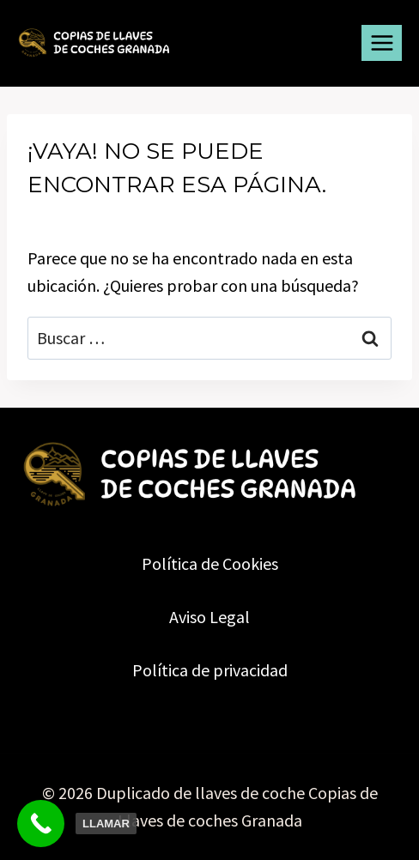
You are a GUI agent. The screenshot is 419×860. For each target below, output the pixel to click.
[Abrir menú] (381, 42)
